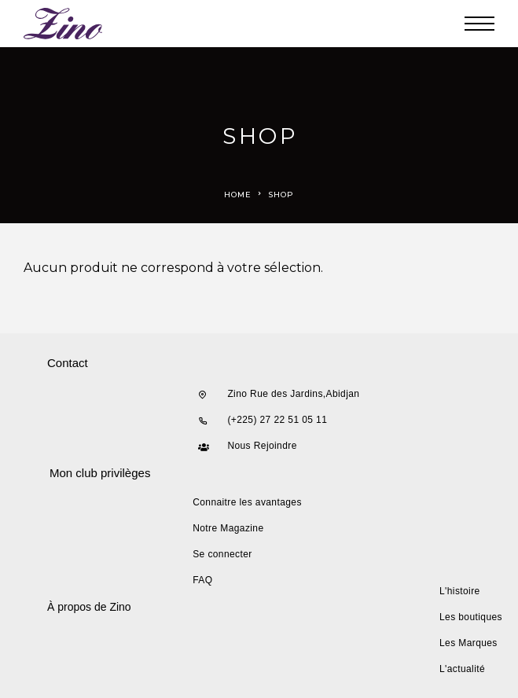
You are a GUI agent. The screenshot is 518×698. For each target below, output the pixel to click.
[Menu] (479, 23)
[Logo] (64, 23)
